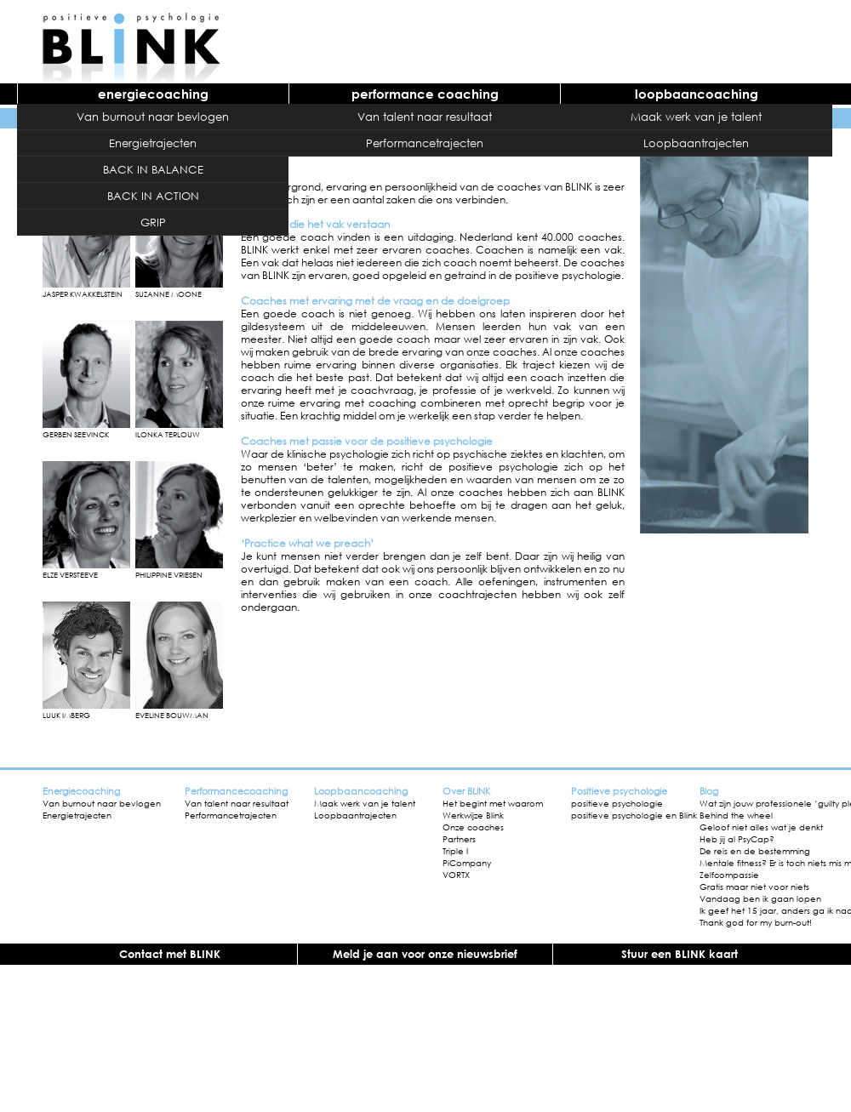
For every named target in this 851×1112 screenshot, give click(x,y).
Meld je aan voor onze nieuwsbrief (425, 954)
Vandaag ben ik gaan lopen (760, 898)
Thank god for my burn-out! (756, 922)
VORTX (456, 875)
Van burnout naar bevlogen (153, 116)
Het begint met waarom (493, 803)
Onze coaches (473, 827)
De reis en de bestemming (755, 851)
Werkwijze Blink (473, 815)
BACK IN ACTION (153, 195)
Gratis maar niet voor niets (754, 886)
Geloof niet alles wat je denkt (761, 827)
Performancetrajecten (424, 143)
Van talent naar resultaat (424, 116)
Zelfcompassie (729, 875)
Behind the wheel (736, 815)
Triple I (455, 851)
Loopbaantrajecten (696, 143)
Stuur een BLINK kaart (679, 954)
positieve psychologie (617, 803)
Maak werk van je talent (696, 116)
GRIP (153, 222)
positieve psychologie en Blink (634, 815)
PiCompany (467, 863)
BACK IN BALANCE (153, 169)
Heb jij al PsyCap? (737, 839)
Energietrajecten (153, 143)
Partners (459, 839)
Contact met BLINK (169, 954)
